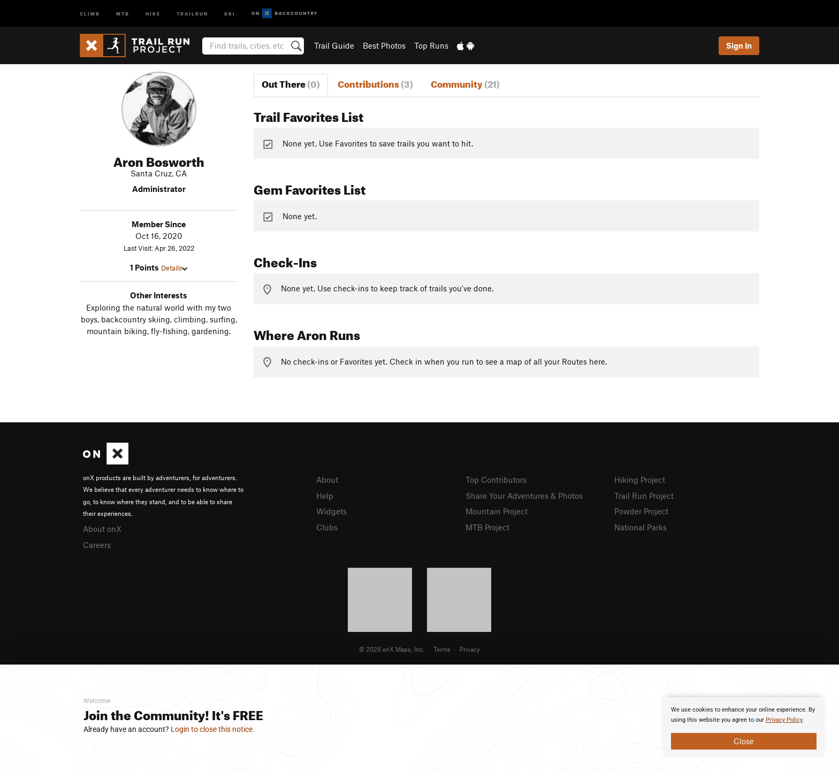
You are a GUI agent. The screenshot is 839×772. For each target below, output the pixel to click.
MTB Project (487, 527)
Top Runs (431, 45)
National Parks (640, 527)
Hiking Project (639, 479)
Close (744, 741)
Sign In (739, 45)
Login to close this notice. (213, 729)
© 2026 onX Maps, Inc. (391, 649)
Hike (153, 13)
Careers (97, 545)
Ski (229, 13)
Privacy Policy (784, 719)
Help (324, 495)
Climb (90, 13)
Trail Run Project (644, 495)
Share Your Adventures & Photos (524, 495)
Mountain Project (497, 511)
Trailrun (192, 13)
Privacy (470, 649)
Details (174, 268)
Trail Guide (334, 45)
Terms (442, 649)
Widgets (331, 511)
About (327, 479)
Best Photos (384, 45)
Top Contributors (496, 479)
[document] (744, 727)
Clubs (327, 527)
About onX (102, 529)
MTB (122, 13)
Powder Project (641, 511)
